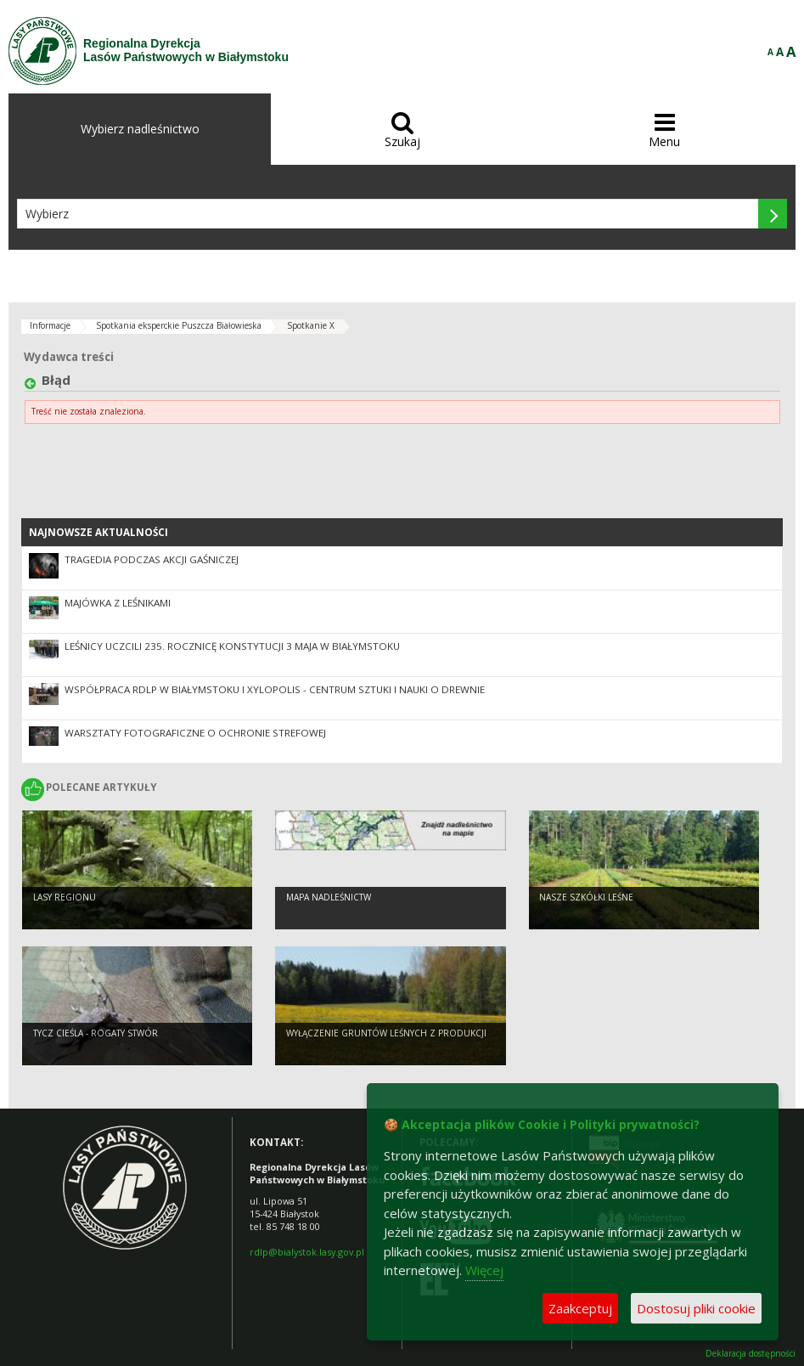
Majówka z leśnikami (118, 602)
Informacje (50, 325)
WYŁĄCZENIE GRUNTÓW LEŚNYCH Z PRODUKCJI (386, 1033)
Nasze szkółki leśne (586, 897)
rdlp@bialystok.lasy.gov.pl (307, 1251)
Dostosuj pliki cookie (696, 1308)
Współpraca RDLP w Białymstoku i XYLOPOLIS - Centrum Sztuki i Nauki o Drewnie (275, 689)
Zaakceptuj (580, 1308)
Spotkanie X (311, 325)
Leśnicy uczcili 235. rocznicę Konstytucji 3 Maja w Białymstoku (232, 646)
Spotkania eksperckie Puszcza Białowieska (178, 325)
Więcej (484, 1270)
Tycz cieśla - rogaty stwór (95, 1033)
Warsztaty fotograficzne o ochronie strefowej (195, 732)
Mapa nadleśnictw (328, 897)
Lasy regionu (64, 897)
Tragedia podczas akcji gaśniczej (152, 559)
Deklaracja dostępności (751, 1353)
